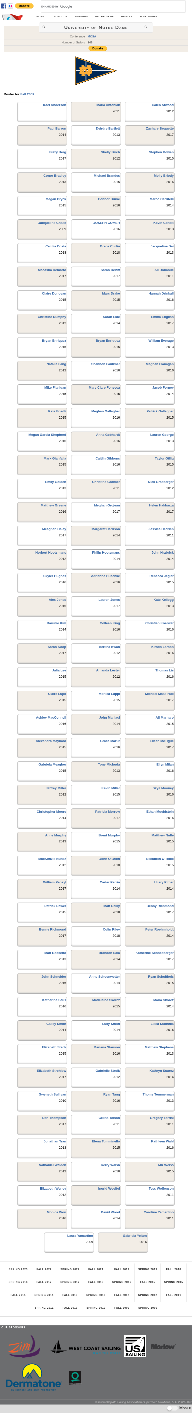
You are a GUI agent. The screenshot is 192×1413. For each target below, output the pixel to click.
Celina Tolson (109, 1118)
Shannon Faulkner (105, 364)
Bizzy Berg (57, 152)
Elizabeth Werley (53, 1188)
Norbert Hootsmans (51, 552)
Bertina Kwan (109, 647)
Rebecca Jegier (162, 576)
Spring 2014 (44, 1295)
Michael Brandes (107, 175)
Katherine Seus (54, 1000)
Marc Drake (111, 293)
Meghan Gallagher (105, 411)
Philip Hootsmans (106, 552)
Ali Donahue (164, 270)
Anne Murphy (55, 835)
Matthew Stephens (159, 1047)
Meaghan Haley (54, 529)
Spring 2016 (121, 1282)
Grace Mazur (110, 741)
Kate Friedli (57, 411)
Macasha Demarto (52, 270)
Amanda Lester (108, 670)
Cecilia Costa (56, 246)
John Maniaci (109, 717)
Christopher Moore (51, 811)
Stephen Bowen (161, 152)
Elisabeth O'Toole (160, 859)
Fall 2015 (147, 1282)
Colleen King (110, 623)
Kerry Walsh (110, 1165)
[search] (107, 6)
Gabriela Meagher (52, 764)
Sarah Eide (111, 317)
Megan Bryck (56, 199)
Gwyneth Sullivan (52, 1094)
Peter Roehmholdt (159, 929)
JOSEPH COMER (106, 223)
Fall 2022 (44, 1269)
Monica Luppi (109, 694)
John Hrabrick (163, 552)
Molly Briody (164, 175)
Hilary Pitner (164, 882)
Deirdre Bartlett (108, 128)
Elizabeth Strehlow (51, 1071)
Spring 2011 (44, 1307)
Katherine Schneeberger (155, 953)
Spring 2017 (70, 1282)
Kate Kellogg (164, 600)
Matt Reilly (112, 906)
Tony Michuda (109, 764)
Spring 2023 (18, 1269)
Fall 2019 (121, 1269)
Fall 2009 (27, 94)
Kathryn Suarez (162, 1071)
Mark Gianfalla (55, 458)
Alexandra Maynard (51, 741)
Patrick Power (55, 906)
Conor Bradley (55, 175)
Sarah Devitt (110, 270)
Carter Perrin (110, 882)
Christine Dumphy (52, 317)
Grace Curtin (110, 246)
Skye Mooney (163, 788)
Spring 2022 (70, 1269)
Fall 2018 (173, 1269)
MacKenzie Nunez (52, 859)
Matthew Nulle (163, 835)
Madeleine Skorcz (106, 1000)
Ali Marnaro (165, 717)
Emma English (162, 317)
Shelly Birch (110, 152)
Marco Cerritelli (162, 199)
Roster (127, 16)
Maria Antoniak (108, 105)
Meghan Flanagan (160, 364)
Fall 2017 (44, 1282)
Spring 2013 (95, 1295)
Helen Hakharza (161, 505)
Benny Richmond (160, 906)
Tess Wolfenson (161, 1188)
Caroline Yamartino (159, 1212)
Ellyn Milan (165, 764)
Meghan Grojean (107, 505)
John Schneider (54, 976)
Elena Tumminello (106, 1141)
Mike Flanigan (55, 387)
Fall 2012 (121, 1295)
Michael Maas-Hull (159, 694)
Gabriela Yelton (135, 1236)
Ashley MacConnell (51, 717)
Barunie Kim (56, 623)
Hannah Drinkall (161, 293)
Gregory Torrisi (162, 1118)
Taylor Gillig (164, 458)
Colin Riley (111, 929)
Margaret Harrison (106, 529)
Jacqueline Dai (162, 246)
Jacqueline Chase (52, 223)
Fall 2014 (18, 1295)
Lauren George (162, 435)
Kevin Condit (163, 223)
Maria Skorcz (163, 1000)
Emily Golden (55, 482)
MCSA (92, 36)
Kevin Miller (111, 788)
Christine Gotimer (106, 482)
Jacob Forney (163, 387)
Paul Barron (57, 128)
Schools (60, 16)
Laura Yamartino (80, 1236)
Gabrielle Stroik (108, 1071)
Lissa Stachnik (162, 1024)
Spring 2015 (173, 1282)
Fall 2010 (70, 1307)
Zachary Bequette (160, 128)
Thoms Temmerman (158, 1094)
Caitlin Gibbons (108, 458)
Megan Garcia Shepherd (47, 435)
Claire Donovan (54, 293)
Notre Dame (104, 16)
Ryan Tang (111, 1094)
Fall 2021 (95, 1269)
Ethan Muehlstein (160, 811)
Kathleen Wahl (162, 1141)
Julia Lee (59, 670)
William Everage (161, 340)
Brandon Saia (109, 953)
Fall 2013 (70, 1295)
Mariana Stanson (107, 1047)
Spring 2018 (18, 1282)
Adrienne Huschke (105, 576)
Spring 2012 (147, 1295)
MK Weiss (166, 1165)
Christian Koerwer (159, 623)
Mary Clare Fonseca (104, 387)
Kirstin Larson (162, 647)
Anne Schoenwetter (104, 976)
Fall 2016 (95, 1282)
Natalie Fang (56, 364)
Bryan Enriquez (54, 340)
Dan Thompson (54, 1118)
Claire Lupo (57, 694)
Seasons (81, 16)
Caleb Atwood (163, 105)
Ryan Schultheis (161, 976)
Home (40, 16)
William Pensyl (54, 882)
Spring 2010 (96, 1307)
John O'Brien (109, 859)
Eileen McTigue (162, 741)
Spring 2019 (147, 1269)
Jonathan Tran (55, 1141)
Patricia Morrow (107, 811)
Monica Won (56, 1212)
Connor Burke (109, 199)
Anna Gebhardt (108, 435)
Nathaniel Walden (52, 1165)
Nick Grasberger (161, 482)
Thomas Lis (164, 670)
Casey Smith (56, 1024)
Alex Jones (57, 600)
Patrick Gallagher (160, 411)
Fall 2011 (173, 1295)
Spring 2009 (147, 1307)
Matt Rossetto (55, 953)
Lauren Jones (109, 600)
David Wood (110, 1212)
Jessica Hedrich (161, 529)
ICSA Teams (148, 16)
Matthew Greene (53, 505)
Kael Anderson (54, 105)
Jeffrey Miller (56, 788)
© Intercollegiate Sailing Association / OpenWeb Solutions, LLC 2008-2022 (143, 1402)
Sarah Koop (57, 647)
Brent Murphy (109, 835)
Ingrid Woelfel (109, 1188)
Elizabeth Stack (54, 1047)
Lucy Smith (111, 1024)
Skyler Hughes (54, 576)
